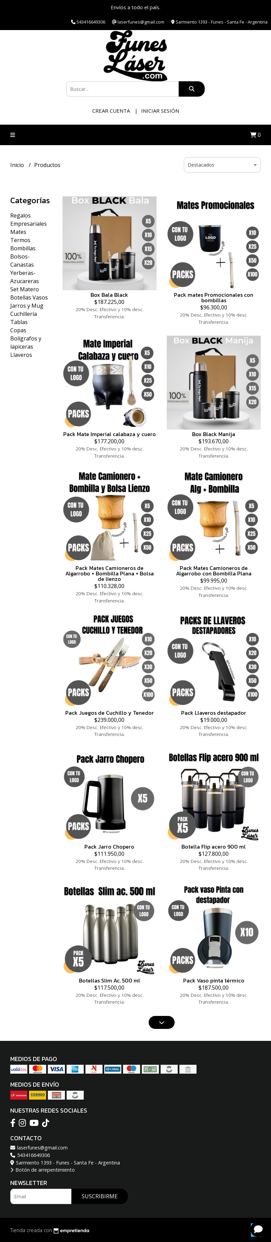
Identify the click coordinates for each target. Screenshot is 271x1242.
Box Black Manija (213, 434)
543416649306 (30, 1155)
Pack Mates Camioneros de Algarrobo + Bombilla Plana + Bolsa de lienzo (109, 573)
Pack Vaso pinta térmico (213, 980)
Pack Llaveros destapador (213, 713)
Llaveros (21, 355)
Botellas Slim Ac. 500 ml (109, 980)
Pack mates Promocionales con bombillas (213, 297)
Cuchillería (23, 314)
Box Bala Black (109, 295)
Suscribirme (100, 1196)
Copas (18, 330)
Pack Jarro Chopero (109, 846)
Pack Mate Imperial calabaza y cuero (109, 434)
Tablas (19, 322)
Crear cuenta (111, 110)
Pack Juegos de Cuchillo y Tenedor (109, 713)
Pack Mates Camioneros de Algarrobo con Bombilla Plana (214, 570)
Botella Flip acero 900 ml (213, 846)
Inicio (17, 165)
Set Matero (24, 289)
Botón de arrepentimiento (42, 1170)
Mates (18, 232)
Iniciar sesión (160, 110)
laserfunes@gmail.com (39, 1147)
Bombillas (23, 248)
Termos (20, 240)
